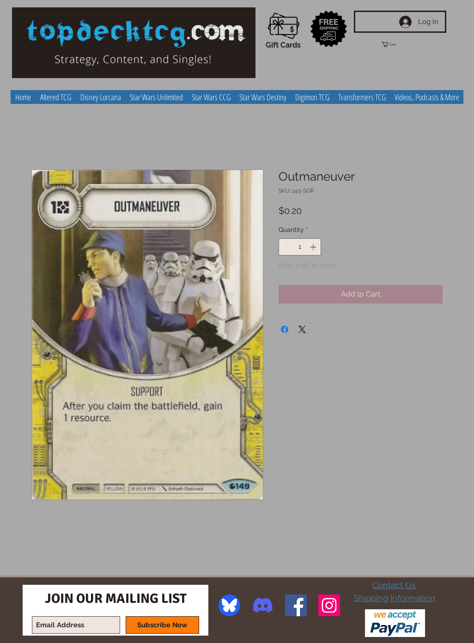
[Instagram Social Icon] (329, 605)
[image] (229, 605)
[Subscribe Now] (162, 625)
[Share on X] (302, 329)
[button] (397, 44)
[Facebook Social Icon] (296, 605)
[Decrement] (286, 247)
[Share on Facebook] (284, 329)
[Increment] (314, 247)
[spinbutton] (300, 247)
